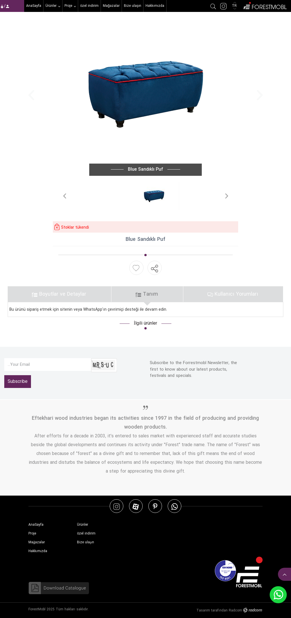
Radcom (235, 610)
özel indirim (86, 533)
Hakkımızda (37, 551)
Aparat (135, 506)
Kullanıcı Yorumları (232, 294)
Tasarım (203, 610)
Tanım (147, 294)
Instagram (116, 506)
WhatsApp (174, 506)
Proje (32, 533)
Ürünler (82, 525)
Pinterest (155, 506)
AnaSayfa (35, 525)
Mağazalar (36, 542)
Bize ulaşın (85, 542)
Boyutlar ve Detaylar (59, 294)
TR (235, 6)
